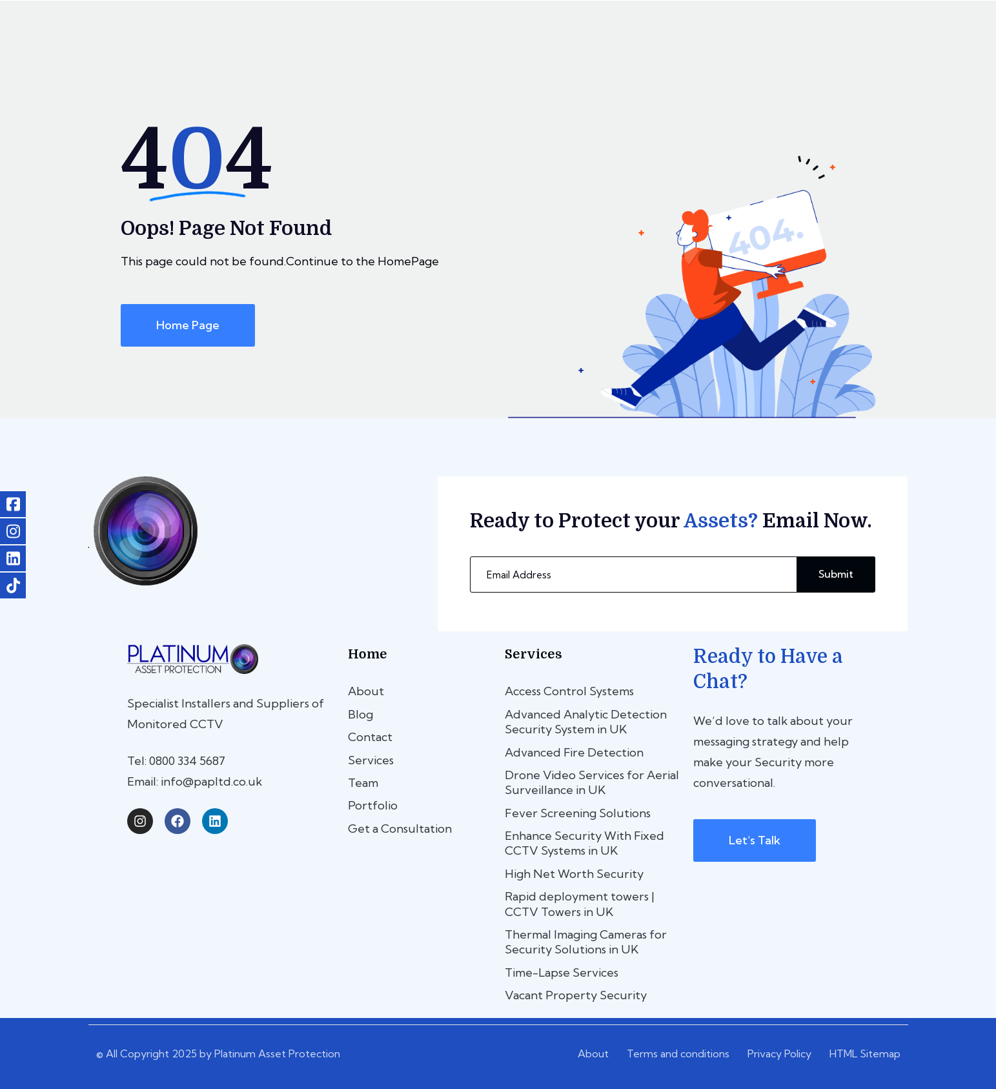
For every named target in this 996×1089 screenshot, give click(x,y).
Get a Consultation (400, 828)
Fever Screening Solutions (578, 813)
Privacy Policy (779, 1053)
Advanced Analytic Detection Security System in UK (586, 722)
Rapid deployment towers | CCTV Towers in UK (580, 904)
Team (363, 782)
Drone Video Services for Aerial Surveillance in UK (592, 782)
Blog (360, 714)
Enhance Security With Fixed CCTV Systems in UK (584, 843)
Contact (370, 736)
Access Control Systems (569, 691)
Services (371, 760)
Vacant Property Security (576, 995)
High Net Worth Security (574, 873)
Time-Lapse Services (561, 972)
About (366, 691)
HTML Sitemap (864, 1053)
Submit (835, 573)
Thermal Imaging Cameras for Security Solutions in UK (586, 942)
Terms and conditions (678, 1053)
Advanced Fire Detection (574, 752)
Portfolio (373, 805)
